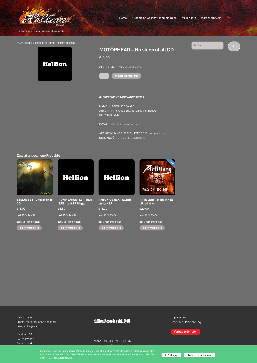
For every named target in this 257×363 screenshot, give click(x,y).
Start (20, 43)
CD (125, 137)
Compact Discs (66, 43)
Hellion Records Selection (40, 43)
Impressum (178, 317)
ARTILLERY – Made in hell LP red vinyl (156, 201)
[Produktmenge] (104, 76)
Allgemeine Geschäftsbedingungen (154, 17)
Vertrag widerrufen (185, 331)
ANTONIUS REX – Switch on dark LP (115, 201)
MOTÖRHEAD (136, 137)
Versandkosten (133, 66)
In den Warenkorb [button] (29, 227)
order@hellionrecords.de (125, 124)
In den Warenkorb (126, 75)
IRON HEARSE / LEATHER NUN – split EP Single (75, 201)
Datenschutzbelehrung (186, 322)
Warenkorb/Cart (211, 17)
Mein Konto (189, 17)
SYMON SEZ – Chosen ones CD (34, 201)
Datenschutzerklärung (199, 355)
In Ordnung (171, 355)
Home (123, 17)
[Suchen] (234, 46)
